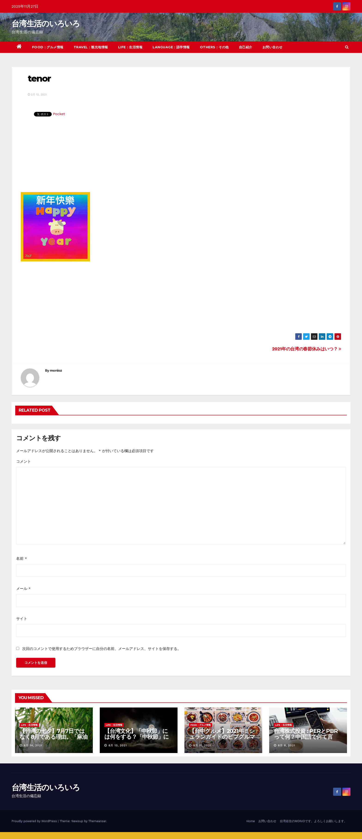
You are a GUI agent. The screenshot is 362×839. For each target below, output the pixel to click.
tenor (39, 78)
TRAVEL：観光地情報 (91, 47)
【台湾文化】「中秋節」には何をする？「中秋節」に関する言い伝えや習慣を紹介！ (136, 740)
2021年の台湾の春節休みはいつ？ (306, 349)
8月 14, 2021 (33, 745)
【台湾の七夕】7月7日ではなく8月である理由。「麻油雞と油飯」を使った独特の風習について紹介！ (53, 740)
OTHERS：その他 (214, 47)
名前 (21, 558)
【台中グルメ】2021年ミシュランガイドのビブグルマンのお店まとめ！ (222, 737)
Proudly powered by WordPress (35, 821)
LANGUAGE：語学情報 (171, 47)
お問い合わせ (272, 47)
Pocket (59, 114)
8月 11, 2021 (202, 745)
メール (23, 588)
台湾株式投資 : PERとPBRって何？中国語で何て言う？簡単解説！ (306, 737)
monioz (56, 370)
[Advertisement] (181, 157)
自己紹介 (245, 47)
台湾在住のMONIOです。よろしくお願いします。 (313, 821)
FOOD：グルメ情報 (47, 47)
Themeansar (97, 821)
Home (250, 821)
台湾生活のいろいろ (46, 23)
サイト (21, 618)
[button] (347, 47)
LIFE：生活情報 (130, 47)
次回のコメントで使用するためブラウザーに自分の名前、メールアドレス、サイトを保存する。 (101, 648)
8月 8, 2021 (286, 745)
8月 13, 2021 (118, 745)
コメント (23, 461)
